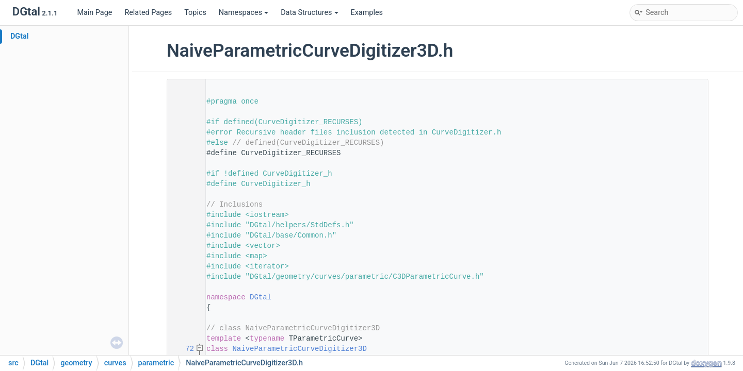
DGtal (19, 36)
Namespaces (243, 12)
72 (183, 349)
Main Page (94, 12)
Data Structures (309, 12)
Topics (195, 12)
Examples (367, 12)
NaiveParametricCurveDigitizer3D (299, 349)
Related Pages (148, 12)
